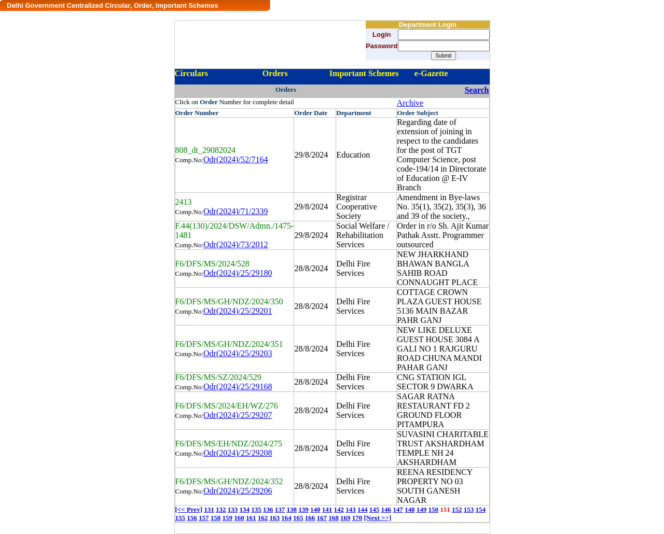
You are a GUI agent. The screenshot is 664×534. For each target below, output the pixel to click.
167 (322, 518)
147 (398, 509)
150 (433, 509)
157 (204, 518)
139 (303, 509)
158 (216, 518)
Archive (410, 103)
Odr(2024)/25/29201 (237, 310)
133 (233, 509)
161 (251, 518)
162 (263, 518)
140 (315, 509)
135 (256, 509)
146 (386, 509)
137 (280, 509)
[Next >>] (378, 518)
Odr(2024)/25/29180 (237, 273)
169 (345, 518)
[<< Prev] (188, 509)
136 (268, 509)
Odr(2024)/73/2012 (235, 244)
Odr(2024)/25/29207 (237, 415)
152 (457, 509)
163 (275, 518)
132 (221, 509)
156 (192, 518)
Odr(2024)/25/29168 (237, 386)
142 (339, 509)
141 (327, 509)
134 (244, 509)
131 (209, 509)
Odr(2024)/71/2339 (235, 211)
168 (333, 518)
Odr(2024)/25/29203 (237, 353)
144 (362, 509)
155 (180, 518)
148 (410, 509)
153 (469, 509)
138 (291, 509)
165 (298, 518)
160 (239, 518)
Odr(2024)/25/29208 (237, 452)
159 (228, 518)
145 (374, 509)
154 (480, 509)
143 (350, 509)
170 (357, 518)
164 (286, 518)
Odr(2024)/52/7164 (235, 159)
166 (310, 518)
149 (422, 509)
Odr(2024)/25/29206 (237, 490)
